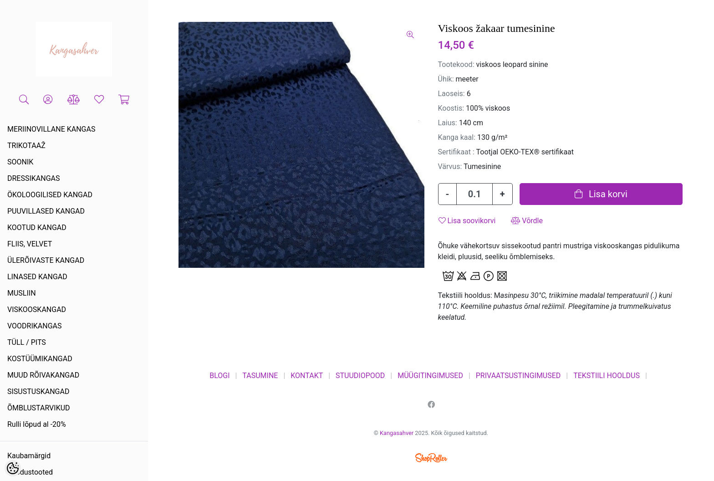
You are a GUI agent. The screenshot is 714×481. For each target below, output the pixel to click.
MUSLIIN (21, 293)
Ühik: (446, 79)
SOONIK (20, 162)
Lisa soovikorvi (467, 220)
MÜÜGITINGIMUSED (430, 375)
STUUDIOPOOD (360, 375)
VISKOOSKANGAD (36, 309)
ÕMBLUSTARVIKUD (38, 408)
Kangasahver (396, 433)
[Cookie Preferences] (13, 468)
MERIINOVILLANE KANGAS (51, 129)
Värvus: (450, 166)
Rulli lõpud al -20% (36, 424)
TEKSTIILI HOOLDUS (606, 375)
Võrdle (527, 220)
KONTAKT (307, 375)
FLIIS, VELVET (29, 244)
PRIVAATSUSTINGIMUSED (518, 375)
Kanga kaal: (457, 137)
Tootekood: (456, 64)
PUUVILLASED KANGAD (46, 211)
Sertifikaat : (456, 152)
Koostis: (451, 108)
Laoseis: (451, 93)
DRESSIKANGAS (33, 178)
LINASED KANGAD (37, 276)
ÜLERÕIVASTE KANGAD (45, 260)
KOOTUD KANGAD (36, 227)
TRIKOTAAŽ (26, 145)
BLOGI (219, 375)
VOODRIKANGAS (34, 326)
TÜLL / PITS (26, 342)
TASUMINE (260, 375)
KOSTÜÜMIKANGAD (39, 358)
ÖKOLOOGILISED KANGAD (49, 194)
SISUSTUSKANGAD (38, 391)
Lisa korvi (601, 194)
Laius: (447, 122)
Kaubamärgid (29, 455)
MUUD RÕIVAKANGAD (43, 375)
